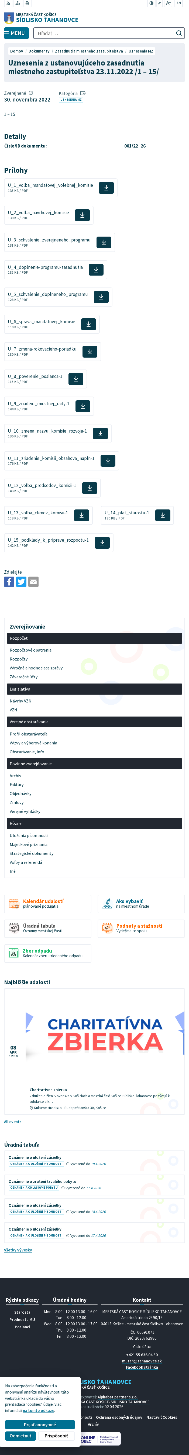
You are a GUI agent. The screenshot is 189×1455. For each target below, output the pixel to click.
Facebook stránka (142, 1367)
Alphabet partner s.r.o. (118, 1397)
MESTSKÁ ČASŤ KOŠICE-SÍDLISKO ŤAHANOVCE (109, 1401)
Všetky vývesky (18, 1250)
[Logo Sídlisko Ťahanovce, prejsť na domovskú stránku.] (94, 18)
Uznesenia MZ (71, 100)
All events (13, 1121)
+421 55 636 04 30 (142, 1354)
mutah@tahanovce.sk (142, 1361)
